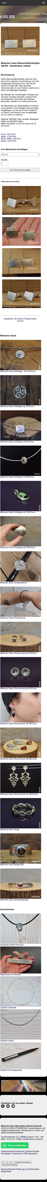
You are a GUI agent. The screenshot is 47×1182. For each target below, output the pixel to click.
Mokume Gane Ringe (9, 829)
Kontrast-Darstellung (9, 1165)
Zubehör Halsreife (8, 1008)
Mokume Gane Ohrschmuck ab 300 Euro (18, 688)
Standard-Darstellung (23, 1162)
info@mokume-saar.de (33, 1139)
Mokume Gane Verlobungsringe (14, 900)
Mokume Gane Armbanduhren (13, 583)
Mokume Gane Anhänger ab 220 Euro (17, 406)
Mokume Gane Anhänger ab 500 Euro (17, 442)
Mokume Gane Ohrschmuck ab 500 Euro (18, 724)
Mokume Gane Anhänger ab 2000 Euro (17, 547)
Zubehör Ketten (7, 1041)
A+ (11, 1162)
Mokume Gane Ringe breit (12, 865)
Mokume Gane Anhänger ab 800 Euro (17, 477)
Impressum (17, 1154)
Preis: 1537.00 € (11, 137)
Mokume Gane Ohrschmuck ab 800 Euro (18, 759)
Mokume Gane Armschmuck (12, 618)
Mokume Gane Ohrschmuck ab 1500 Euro (19, 794)
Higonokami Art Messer (10, 975)
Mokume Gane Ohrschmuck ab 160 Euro (18, 653)
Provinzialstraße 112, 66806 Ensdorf (17, 1137)
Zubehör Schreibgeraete (11, 1070)
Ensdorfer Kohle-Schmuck (12, 945)
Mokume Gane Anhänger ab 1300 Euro (17, 512)
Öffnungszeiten (30, 1154)
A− (3, 1162)
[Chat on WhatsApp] (15, 1148)
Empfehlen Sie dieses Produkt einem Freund (20, 320)
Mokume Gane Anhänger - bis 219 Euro (18, 371)
